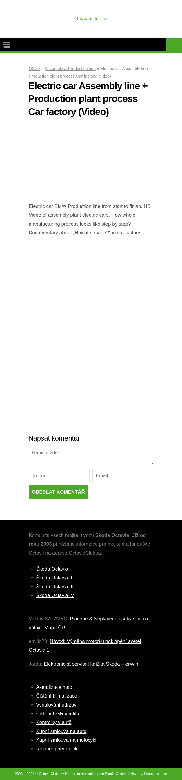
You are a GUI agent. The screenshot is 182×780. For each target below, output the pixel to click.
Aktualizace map (54, 687)
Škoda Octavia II (54, 577)
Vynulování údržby (56, 705)
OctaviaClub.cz (91, 18)
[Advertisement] (91, 161)
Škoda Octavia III (55, 587)
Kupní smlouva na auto (61, 731)
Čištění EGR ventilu (57, 713)
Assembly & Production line (70, 68)
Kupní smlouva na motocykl (66, 740)
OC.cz (34, 68)
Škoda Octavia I (53, 569)
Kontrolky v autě (54, 722)
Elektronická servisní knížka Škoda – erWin (91, 664)
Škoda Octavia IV (55, 595)
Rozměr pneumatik (57, 749)
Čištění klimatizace (56, 696)
